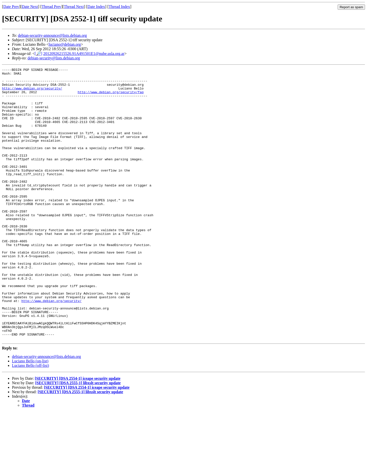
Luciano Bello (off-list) (30, 420)
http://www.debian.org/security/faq (110, 97)
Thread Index (119, 6)
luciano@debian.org (65, 44)
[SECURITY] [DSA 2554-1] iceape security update (77, 433)
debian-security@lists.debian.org (54, 58)
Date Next (30, 6)
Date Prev (11, 6)
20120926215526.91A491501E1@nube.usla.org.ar (83, 53)
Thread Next (74, 6)
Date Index (96, 6)
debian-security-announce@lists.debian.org (52, 35)
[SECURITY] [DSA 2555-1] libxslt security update (78, 437)
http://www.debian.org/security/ (32, 92)
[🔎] (38, 53)
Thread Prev (51, 6)
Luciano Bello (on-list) (30, 415)
